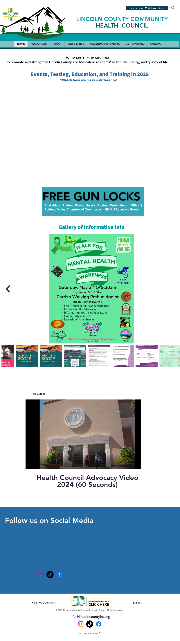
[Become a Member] (90, 633)
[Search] (173, 8)
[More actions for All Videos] (36, 394)
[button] (36, 394)
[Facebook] (59, 574)
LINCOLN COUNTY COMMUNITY (122, 22)
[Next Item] (8, 289)
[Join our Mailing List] (147, 8)
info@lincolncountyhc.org (90, 616)
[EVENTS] (137, 602)
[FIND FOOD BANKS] (44, 602)
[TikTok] (50, 574)
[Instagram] (41, 574)
